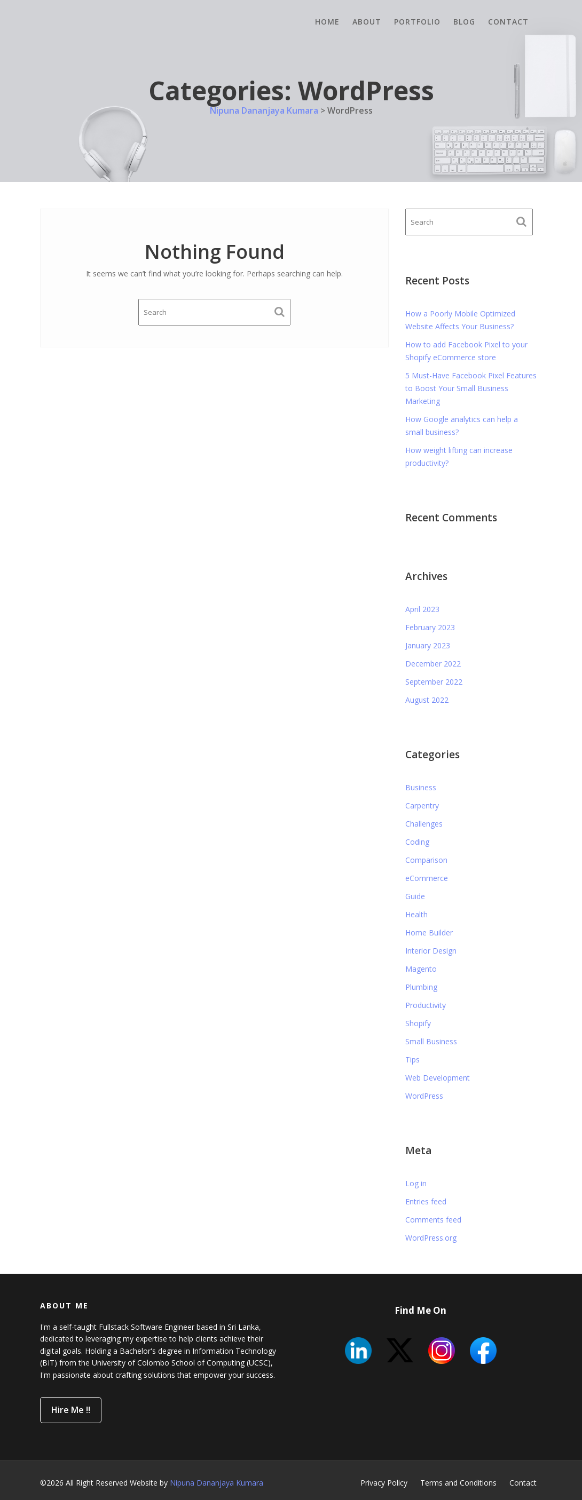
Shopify (418, 1023)
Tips (412, 1059)
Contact (508, 22)
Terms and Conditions (458, 1483)
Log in (416, 1183)
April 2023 (422, 609)
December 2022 (433, 663)
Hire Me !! (75, 1407)
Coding (417, 842)
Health (416, 914)
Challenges (424, 824)
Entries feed (425, 1201)
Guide (415, 896)
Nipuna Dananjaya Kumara (216, 1483)
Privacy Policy (383, 1483)
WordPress (424, 1096)
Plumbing (421, 987)
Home (327, 22)
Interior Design (431, 951)
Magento (421, 969)
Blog (464, 22)
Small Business (431, 1041)
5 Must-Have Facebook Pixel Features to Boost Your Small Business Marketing (471, 388)
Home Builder (429, 932)
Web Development (437, 1078)
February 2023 (430, 627)
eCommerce (426, 878)
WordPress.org (431, 1238)
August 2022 (427, 700)
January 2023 (427, 645)
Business (420, 787)
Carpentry (422, 805)
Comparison (426, 860)
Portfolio (417, 22)
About (366, 22)
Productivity (425, 1005)
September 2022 (433, 682)
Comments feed (433, 1220)
